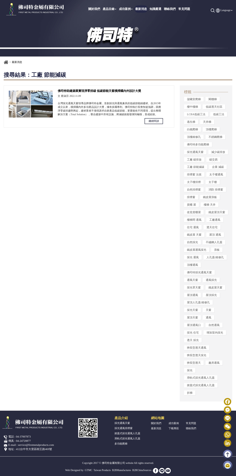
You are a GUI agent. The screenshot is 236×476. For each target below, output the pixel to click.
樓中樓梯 (192, 106)
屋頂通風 (192, 295)
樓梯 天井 (210, 204)
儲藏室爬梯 (194, 99)
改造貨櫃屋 (194, 212)
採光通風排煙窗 (123, 428)
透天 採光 (193, 340)
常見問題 (184, 8)
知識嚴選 (155, 8)
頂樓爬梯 (211, 129)
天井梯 (207, 121)
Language (226, 10)
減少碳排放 (218, 152)
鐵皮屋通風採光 (196, 249)
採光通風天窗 (195, 152)
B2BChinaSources (141, 470)
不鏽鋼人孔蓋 (214, 242)
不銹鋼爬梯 (215, 136)
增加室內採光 (214, 332)
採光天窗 (192, 309)
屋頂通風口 (194, 325)
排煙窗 (191, 197)
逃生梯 (191, 121)
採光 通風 (193, 257)
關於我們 (94, 8)
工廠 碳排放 (194, 159)
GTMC (88, 470)
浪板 (217, 249)
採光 (189, 370)
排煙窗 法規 (194, 174)
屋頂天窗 (192, 317)
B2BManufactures (121, 470)
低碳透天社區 (214, 106)
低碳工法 (218, 114)
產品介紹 (121, 418)
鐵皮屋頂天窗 (217, 212)
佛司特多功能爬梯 (198, 144)
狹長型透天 (194, 362)
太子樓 (213, 182)
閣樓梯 (213, 99)
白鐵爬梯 (192, 129)
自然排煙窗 (194, 189)
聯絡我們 (170, 8)
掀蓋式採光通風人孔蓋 (201, 385)
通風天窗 (192, 279)
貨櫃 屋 (191, 204)
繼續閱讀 (154, 121)
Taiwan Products (102, 470)
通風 (208, 317)
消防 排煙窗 (216, 189)
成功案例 (126, 8)
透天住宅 (212, 227)
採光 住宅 (193, 332)
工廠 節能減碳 (195, 166)
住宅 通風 (193, 227)
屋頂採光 (211, 295)
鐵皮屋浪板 (210, 197)
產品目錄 (109, 8)
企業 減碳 (218, 166)
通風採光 (211, 279)
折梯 (189, 392)
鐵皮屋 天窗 (194, 234)
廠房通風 (214, 362)
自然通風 (214, 325)
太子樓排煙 (194, 182)
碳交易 (213, 159)
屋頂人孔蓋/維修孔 (198, 302)
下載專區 (174, 428)
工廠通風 (214, 219)
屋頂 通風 (215, 234)
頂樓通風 (192, 264)
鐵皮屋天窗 (215, 287)
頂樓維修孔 (194, 136)
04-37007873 (23, 436)
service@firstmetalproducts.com (36, 444)
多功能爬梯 (120, 443)
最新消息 (141, 8)
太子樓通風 (216, 174)
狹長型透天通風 (196, 347)
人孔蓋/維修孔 (215, 257)
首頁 (6, 62)
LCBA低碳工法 (196, 114)
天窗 (208, 309)
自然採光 (192, 242)
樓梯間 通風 (194, 219)
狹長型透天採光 (196, 355)
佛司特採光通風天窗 (199, 272)
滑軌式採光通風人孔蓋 (201, 377)
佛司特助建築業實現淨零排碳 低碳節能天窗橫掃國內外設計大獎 (99, 90)
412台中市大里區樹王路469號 (34, 449)
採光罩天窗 (194, 287)
